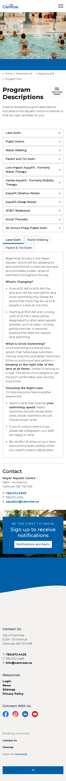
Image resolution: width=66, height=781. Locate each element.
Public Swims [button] (15, 141)
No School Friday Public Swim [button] (26, 228)
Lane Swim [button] (13, 133)
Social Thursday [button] (17, 219)
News (7, 685)
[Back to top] (33, 770)
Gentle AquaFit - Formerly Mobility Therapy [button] (30, 182)
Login (7, 681)
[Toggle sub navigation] (57, 91)
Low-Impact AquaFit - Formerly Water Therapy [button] (28, 169)
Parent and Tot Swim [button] (20, 159)
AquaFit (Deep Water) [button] (21, 202)
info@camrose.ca (19, 663)
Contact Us (10, 740)
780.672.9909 (16, 493)
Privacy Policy (13, 693)
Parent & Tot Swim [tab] (19, 247)
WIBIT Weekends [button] (18, 210)
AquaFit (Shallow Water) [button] (23, 193)
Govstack (21, 754)
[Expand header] (61, 6)
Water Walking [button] (16, 150)
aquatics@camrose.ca (22, 501)
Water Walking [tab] (37, 239)
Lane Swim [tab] (13, 239)
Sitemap (9, 689)
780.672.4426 (16, 654)
